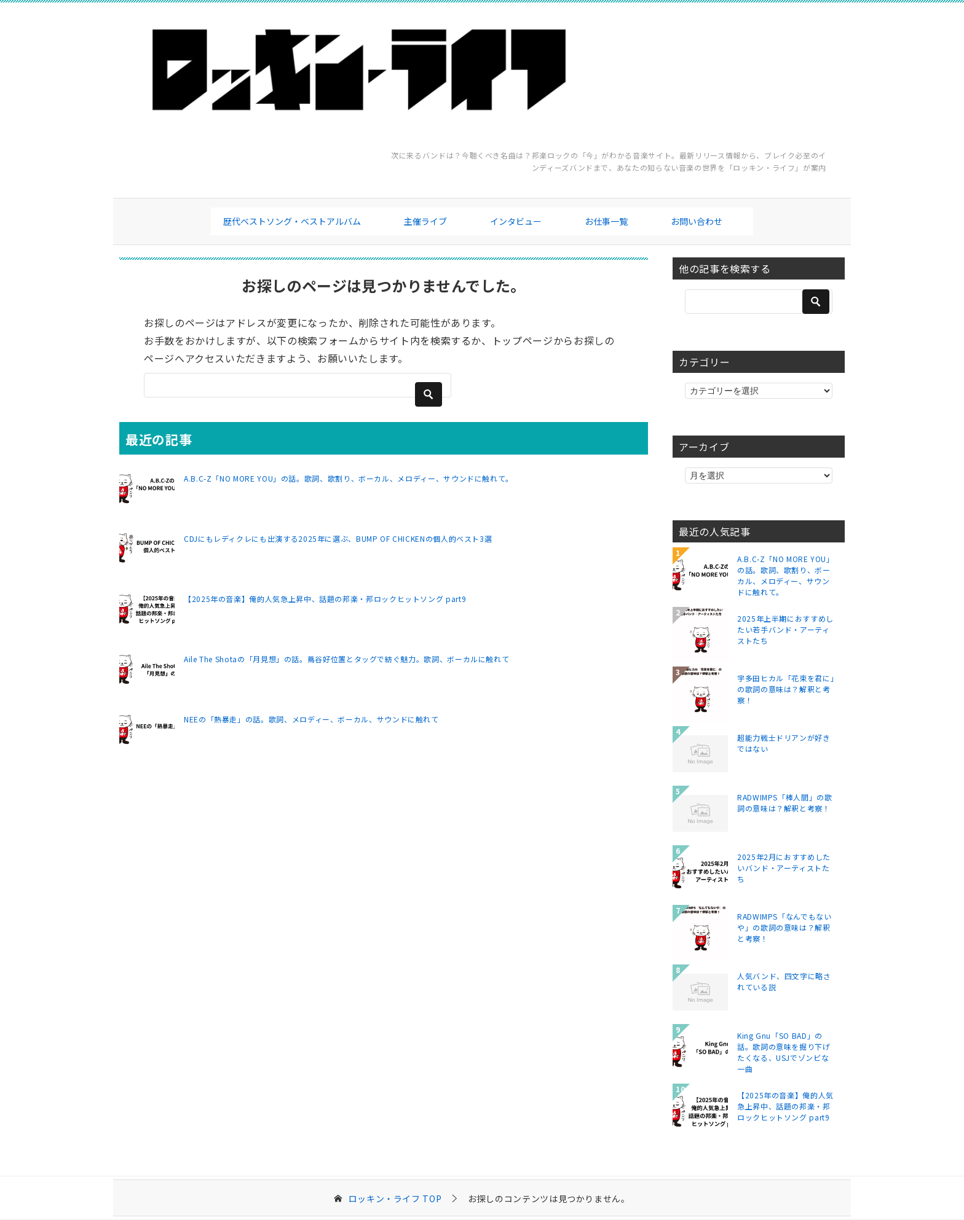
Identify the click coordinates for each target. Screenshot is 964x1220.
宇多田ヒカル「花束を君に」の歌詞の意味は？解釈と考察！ (785, 689)
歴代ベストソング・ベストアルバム (292, 221)
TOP (395, 1199)
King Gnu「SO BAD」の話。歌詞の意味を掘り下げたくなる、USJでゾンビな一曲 (784, 1051)
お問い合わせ (696, 221)
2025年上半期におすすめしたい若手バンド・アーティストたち (785, 629)
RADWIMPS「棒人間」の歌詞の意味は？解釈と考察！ (784, 802)
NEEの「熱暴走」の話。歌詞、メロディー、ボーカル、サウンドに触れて (311, 719)
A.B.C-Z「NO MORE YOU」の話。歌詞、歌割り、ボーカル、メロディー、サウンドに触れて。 (348, 478)
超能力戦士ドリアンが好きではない (784, 743)
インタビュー (516, 221)
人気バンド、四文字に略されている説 (784, 981)
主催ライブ (425, 221)
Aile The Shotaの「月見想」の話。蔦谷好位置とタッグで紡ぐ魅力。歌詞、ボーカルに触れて (346, 659)
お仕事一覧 (606, 221)
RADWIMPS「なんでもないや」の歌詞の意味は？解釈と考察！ (784, 927)
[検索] (297, 385)
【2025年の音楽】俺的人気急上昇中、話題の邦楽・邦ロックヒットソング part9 (325, 598)
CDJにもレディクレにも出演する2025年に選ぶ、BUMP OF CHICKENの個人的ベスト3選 (338, 538)
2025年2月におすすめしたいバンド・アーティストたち (784, 867)
